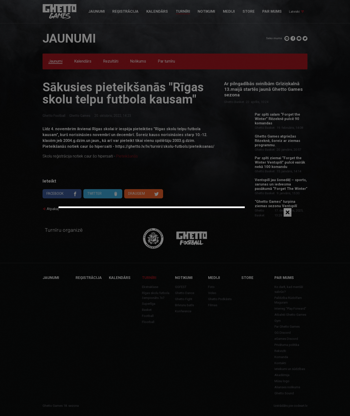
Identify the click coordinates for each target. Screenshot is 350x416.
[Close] (287, 212)
